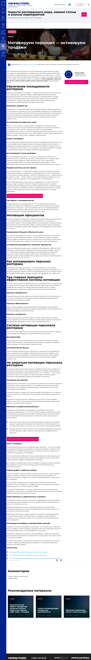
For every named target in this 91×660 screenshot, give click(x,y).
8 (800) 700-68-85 (39, 659)
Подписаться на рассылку (76, 82)
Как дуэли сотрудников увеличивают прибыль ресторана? (28, 552)
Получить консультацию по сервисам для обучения (27, 196)
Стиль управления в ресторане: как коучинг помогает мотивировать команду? (35, 558)
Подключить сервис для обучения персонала (25, 439)
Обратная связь (60, 5)
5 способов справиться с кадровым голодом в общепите (27, 555)
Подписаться (82, 14)
